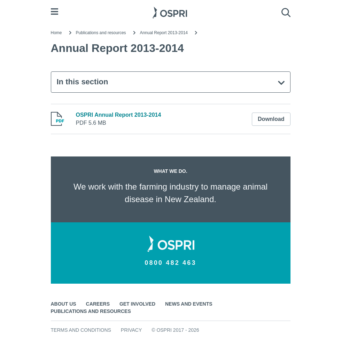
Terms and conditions (81, 330)
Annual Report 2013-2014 (164, 32)
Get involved (137, 304)
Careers (98, 304)
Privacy (131, 330)
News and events (188, 304)
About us (63, 304)
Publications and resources (101, 32)
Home (56, 32)
